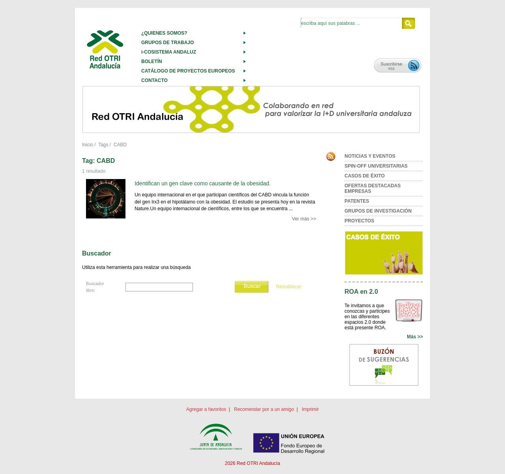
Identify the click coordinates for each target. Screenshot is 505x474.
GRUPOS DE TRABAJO (167, 42)
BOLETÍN (151, 61)
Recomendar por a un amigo (264, 409)
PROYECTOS (359, 221)
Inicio (87, 144)
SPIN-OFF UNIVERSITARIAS (376, 166)
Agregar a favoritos (206, 409)
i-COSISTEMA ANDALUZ (168, 52)
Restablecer (288, 287)
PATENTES (356, 201)
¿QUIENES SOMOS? (164, 33)
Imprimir (310, 409)
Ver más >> (304, 219)
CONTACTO (154, 80)
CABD (120, 144)
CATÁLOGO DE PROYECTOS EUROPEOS (188, 71)
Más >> (415, 337)
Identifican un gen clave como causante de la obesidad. (203, 183)
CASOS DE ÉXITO (364, 176)
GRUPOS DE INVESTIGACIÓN (377, 211)
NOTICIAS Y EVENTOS (369, 156)
